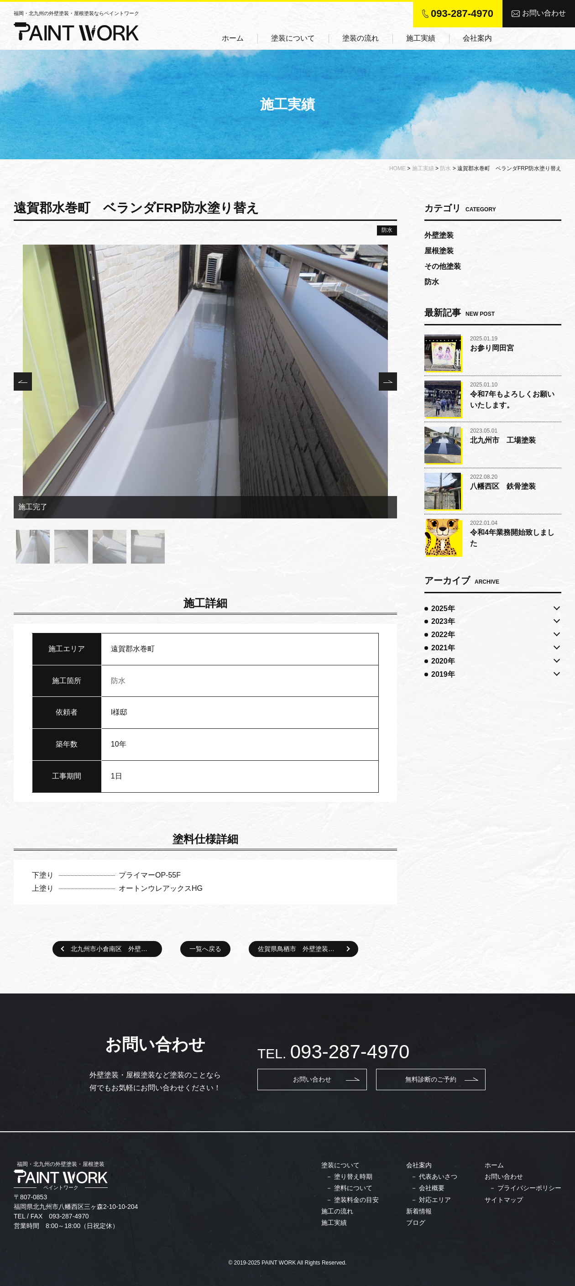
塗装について (293, 38)
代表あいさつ (438, 1176)
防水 (387, 230)
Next (388, 381)
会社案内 (477, 38)
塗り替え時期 (353, 1176)
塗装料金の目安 (356, 1199)
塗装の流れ (360, 38)
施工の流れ (337, 1211)
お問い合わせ (539, 13)
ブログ (415, 1222)
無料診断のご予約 (430, 1079)
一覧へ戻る (205, 948)
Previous (23, 381)
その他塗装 (442, 266)
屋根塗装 (439, 251)
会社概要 (431, 1188)
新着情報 (419, 1211)
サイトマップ (504, 1199)
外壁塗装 (439, 235)
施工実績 (420, 38)
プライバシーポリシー (529, 1188)
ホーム (233, 38)
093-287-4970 (462, 13)
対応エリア (435, 1199)
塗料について (353, 1188)
